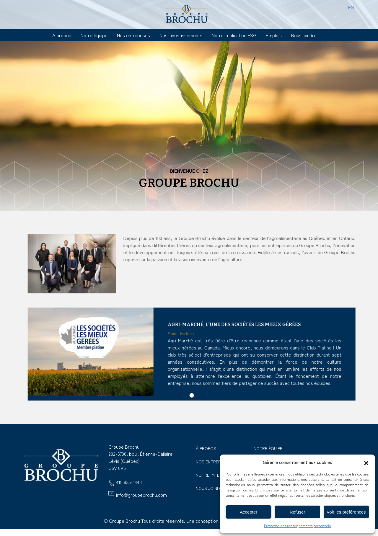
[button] (366, 462)
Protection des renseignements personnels (297, 525)
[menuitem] (351, 6)
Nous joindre (304, 35)
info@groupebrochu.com (141, 494)
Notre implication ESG (234, 35)
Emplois (274, 35)
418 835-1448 (129, 483)
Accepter (248, 511)
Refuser (297, 511)
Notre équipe (94, 35)
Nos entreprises (133, 35)
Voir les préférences (346, 511)
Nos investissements (180, 35)
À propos (61, 35)
